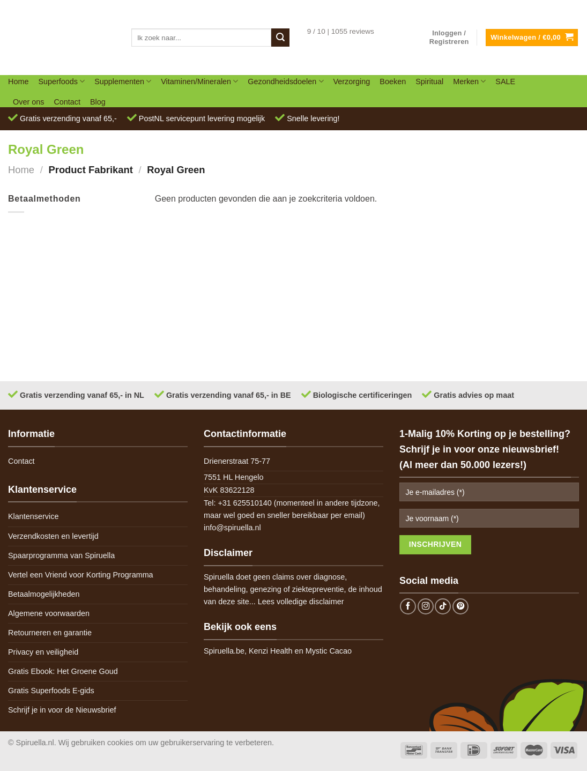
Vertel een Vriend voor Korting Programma (80, 574)
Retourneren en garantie (50, 632)
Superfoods (61, 81)
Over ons (28, 102)
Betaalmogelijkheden (44, 594)
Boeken (393, 81)
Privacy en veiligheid (43, 652)
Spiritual (429, 81)
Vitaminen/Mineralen (199, 81)
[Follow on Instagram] (426, 606)
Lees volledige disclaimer (301, 601)
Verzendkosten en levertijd (53, 536)
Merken (469, 81)
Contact (67, 102)
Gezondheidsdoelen (285, 81)
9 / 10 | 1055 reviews (340, 31)
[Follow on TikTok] (443, 606)
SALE (505, 81)
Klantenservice (33, 516)
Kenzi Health (271, 651)
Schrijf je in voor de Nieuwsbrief (62, 710)
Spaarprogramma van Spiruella (61, 555)
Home (18, 81)
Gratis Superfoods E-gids (51, 690)
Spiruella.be (224, 651)
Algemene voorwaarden (49, 613)
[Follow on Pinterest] (460, 606)
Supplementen (122, 81)
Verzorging (351, 81)
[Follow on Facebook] (408, 606)
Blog (98, 102)
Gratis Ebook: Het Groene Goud (63, 671)
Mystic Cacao (329, 651)
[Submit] (280, 37)
